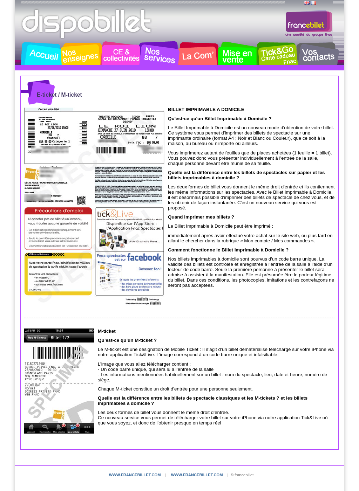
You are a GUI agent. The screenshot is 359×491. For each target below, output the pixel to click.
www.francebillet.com (135, 475)
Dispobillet (87, 24)
